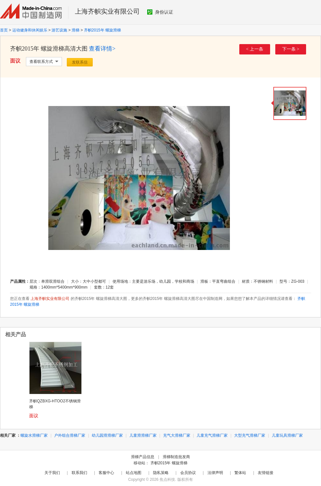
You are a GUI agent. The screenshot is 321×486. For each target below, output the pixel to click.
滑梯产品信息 (142, 457)
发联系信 (80, 62)
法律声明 (215, 472)
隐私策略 (161, 472)
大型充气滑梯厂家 (249, 435)
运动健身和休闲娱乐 (29, 30)
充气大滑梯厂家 (176, 435)
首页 (4, 30)
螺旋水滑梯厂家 (34, 435)
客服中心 (106, 472)
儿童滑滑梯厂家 (143, 435)
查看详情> (102, 48)
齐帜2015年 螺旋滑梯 (102, 30)
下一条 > (290, 49)
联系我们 (79, 472)
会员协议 (188, 472)
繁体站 (240, 472)
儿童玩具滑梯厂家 (287, 435)
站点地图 (133, 472)
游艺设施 (59, 30)
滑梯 (75, 30)
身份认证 (160, 12)
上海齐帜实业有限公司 (107, 11)
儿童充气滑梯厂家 (212, 435)
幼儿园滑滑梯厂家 (107, 435)
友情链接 (265, 472)
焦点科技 (167, 479)
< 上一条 (254, 49)
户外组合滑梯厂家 (69, 435)
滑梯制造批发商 (176, 457)
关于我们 (52, 472)
